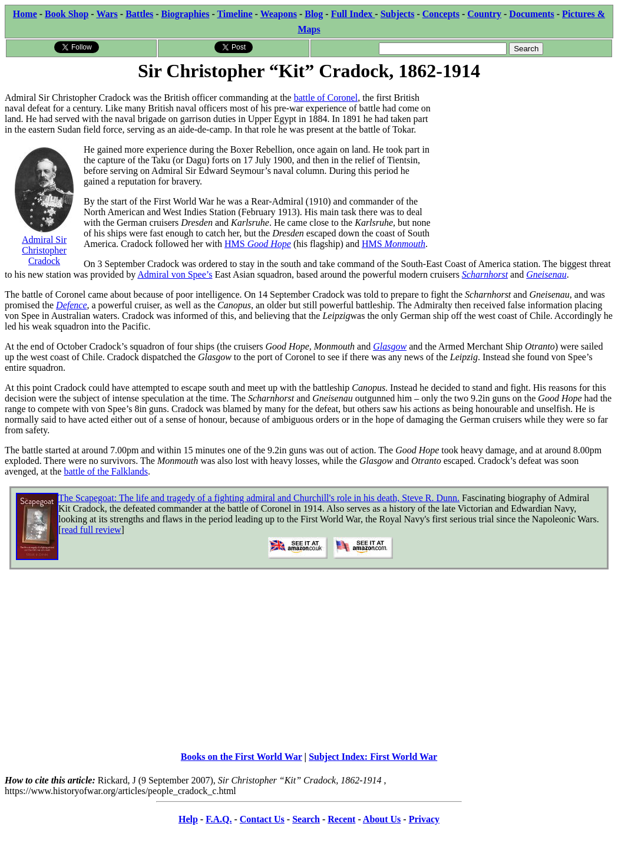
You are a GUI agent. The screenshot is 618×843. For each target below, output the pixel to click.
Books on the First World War (241, 757)
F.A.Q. (219, 819)
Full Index (353, 14)
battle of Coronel (326, 98)
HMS (257, 244)
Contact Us (262, 819)
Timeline (234, 14)
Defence (71, 305)
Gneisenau (546, 274)
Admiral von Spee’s (174, 274)
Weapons (278, 14)
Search (306, 819)
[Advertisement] (524, 157)
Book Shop (66, 14)
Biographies (185, 14)
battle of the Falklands (106, 471)
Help (188, 819)
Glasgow (390, 346)
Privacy (424, 819)
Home (25, 14)
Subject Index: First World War (373, 757)
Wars (106, 14)
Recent (341, 819)
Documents (531, 14)
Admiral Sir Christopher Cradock (44, 245)
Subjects (398, 14)
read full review (91, 530)
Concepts (441, 14)
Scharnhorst (485, 274)
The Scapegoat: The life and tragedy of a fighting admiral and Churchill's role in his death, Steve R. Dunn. (259, 498)
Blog (314, 14)
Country (484, 14)
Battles (139, 14)
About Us (382, 819)
